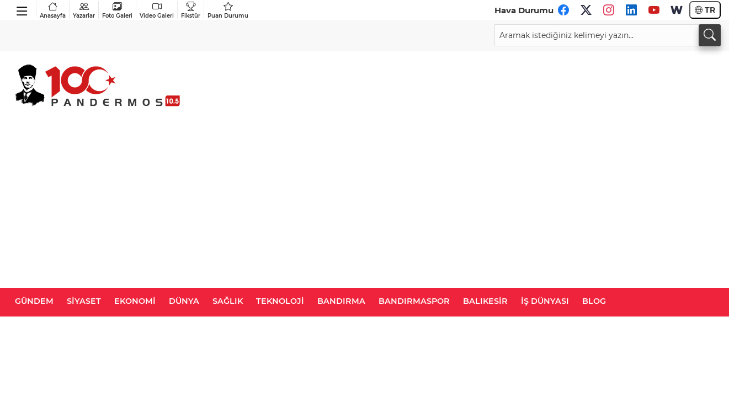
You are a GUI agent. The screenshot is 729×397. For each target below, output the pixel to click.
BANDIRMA (341, 301)
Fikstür (190, 10)
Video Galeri (157, 10)
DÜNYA (184, 301)
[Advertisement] (365, 205)
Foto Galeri (117, 10)
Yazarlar (84, 10)
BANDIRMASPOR (414, 301)
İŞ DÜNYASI (545, 301)
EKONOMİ (135, 301)
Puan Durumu (227, 10)
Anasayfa (53, 10)
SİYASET (84, 301)
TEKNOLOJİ (280, 301)
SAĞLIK (227, 301)
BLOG (594, 301)
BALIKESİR (485, 301)
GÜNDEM (34, 301)
